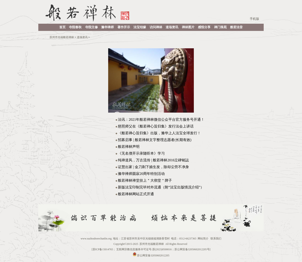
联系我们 (215, 238)
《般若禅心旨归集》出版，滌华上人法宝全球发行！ (159, 133)
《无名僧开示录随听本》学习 (141, 153)
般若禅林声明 (129, 146)
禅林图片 (188, 27)
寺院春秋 (75, 27)
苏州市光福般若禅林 (62, 37)
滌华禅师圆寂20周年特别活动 (141, 174)
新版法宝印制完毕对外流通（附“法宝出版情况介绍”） (161, 187)
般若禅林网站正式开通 (136, 194)
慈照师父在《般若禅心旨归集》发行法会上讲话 (156, 126)
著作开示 (123, 27)
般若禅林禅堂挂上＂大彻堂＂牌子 (145, 180)
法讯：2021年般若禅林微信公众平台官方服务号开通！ (161, 119)
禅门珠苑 (220, 27)
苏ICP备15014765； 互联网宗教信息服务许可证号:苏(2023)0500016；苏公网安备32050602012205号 (151, 249)
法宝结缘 (139, 27)
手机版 (254, 19)
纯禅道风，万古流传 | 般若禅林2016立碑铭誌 (153, 160)
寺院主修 (91, 27)
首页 (62, 27)
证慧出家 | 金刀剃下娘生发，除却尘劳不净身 (153, 167)
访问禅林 (156, 27)
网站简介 (203, 238)
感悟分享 (204, 27)
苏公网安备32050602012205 (153, 255)
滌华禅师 (107, 27)
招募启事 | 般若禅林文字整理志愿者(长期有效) (154, 140)
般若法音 (236, 27)
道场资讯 (172, 27)
